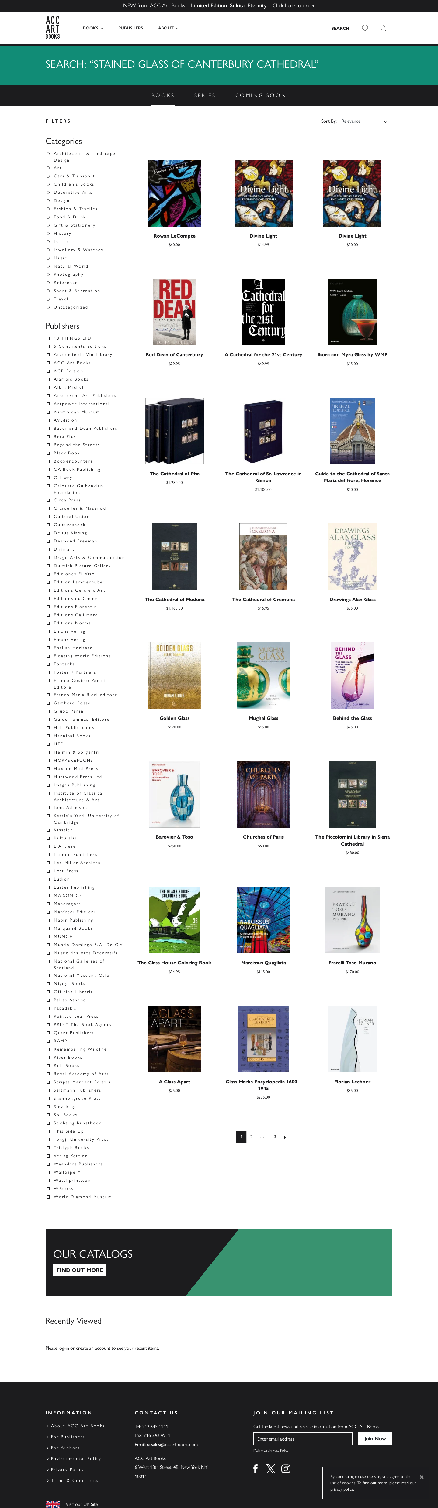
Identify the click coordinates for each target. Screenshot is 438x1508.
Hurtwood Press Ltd (78, 776)
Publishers (130, 28)
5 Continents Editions (80, 346)
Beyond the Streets (77, 444)
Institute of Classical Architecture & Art (79, 796)
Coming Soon (261, 95)
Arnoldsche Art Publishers (85, 395)
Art (58, 167)
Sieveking (65, 1106)
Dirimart (64, 549)
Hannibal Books (72, 735)
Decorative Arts (73, 192)
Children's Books (74, 184)
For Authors (65, 1447)
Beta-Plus (65, 436)
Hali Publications (74, 727)
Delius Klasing (70, 532)
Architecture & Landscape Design (85, 157)
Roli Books (66, 1065)
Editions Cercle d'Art (80, 590)
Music (60, 258)
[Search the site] (340, 28)
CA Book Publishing (77, 469)
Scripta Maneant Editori (82, 1082)
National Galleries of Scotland (79, 964)
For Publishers (68, 1436)
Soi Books (65, 1114)
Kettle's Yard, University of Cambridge (87, 819)
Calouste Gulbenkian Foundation (78, 489)
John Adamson (70, 807)
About (165, 28)
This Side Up (69, 1131)
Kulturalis (65, 838)
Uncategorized (71, 307)
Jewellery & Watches (78, 249)
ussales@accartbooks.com (172, 1444)
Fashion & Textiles (76, 208)
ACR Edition (68, 371)
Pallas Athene (70, 1000)
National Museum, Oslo (82, 975)
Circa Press (67, 500)
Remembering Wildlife (80, 1049)
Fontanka (64, 664)
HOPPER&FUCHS (73, 760)
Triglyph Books (71, 1147)
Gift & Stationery (75, 225)
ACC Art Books (72, 362)
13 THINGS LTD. (73, 338)
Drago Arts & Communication (89, 557)
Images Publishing (75, 785)
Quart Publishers (74, 1032)
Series (205, 95)
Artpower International (82, 403)
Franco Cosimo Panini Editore (80, 684)
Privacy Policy (67, 1469)
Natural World (71, 266)
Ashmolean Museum (77, 412)
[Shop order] (360, 121)
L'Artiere (65, 846)
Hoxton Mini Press (76, 768)
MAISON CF (68, 895)
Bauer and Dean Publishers (86, 428)
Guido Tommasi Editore (82, 719)
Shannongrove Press (77, 1098)
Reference (66, 282)
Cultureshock (69, 524)
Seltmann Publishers (77, 1090)
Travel (61, 299)
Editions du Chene (76, 598)
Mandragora (67, 903)
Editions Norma (72, 623)
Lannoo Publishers (75, 854)
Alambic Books (71, 379)
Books (90, 28)
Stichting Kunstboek (77, 1123)
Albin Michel (69, 387)
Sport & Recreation (77, 290)
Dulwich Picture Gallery (82, 565)
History (62, 233)
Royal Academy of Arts (81, 1073)
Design (62, 200)
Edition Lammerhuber (79, 582)
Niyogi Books (69, 983)
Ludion (62, 879)
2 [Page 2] (251, 1136)
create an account (93, 1348)
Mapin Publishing (73, 920)
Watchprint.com (73, 1180)
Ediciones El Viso (74, 573)
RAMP (60, 1041)
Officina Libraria (73, 991)
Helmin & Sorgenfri (77, 752)
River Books (68, 1057)
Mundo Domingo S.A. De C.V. (89, 944)
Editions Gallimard (76, 614)
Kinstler (63, 830)
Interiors (64, 241)
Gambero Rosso (72, 703)
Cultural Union (72, 516)
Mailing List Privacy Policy (270, 1450)
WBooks (63, 1188)
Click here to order (294, 5)
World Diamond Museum (83, 1196)
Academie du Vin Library (83, 354)
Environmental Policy (76, 1458)
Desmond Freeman (75, 541)
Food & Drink (70, 217)
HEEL (60, 744)
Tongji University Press (81, 1139)
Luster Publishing (74, 887)
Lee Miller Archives (77, 862)
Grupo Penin (69, 711)
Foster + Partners (75, 672)
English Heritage (73, 647)
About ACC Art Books (78, 1425)
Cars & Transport (74, 176)
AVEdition (65, 420)
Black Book (67, 453)
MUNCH (63, 936)
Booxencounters (73, 461)
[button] (365, 28)
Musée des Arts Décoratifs (86, 953)
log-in (63, 1348)
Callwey (63, 477)
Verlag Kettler (70, 1155)
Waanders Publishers (78, 1164)
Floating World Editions (82, 655)
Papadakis (65, 1008)
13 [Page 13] (274, 1136)
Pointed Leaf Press (76, 1016)
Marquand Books (73, 928)
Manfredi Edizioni (75, 912)
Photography (69, 274)
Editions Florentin (75, 606)
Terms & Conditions (75, 1480)
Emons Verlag (69, 631)
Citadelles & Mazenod (80, 508)
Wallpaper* (67, 1172)
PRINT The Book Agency (83, 1024)
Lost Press (66, 871)
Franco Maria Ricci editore (86, 694)
